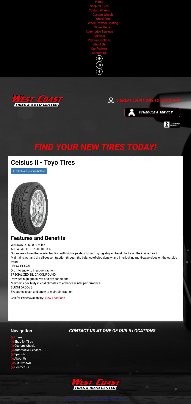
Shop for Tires (99, 6)
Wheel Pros (103, 19)
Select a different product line (29, 171)
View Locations (55, 298)
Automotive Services (99, 31)
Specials (99, 36)
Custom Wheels (99, 10)
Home (99, 2)
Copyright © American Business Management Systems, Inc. (95, 399)
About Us (99, 44)
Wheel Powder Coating (103, 23)
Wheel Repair (103, 27)
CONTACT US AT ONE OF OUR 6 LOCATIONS (112, 330)
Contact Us (99, 53)
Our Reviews (99, 48)
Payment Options (99, 40)
